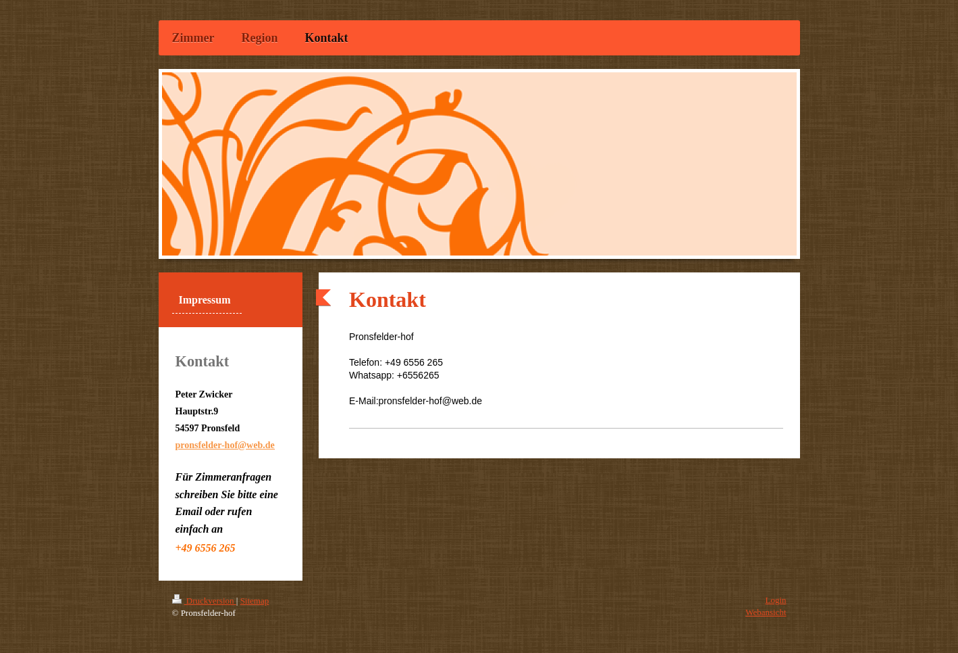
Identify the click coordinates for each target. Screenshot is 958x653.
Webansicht (765, 612)
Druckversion (204, 601)
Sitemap (254, 601)
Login (775, 600)
